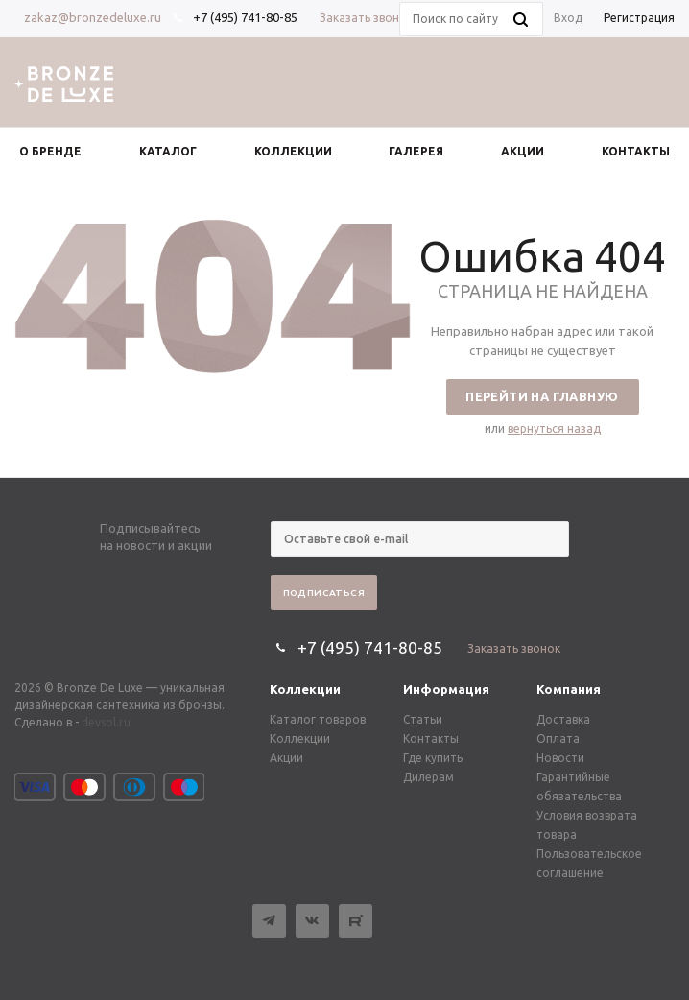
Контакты (431, 738)
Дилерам (428, 777)
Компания (568, 689)
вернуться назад (554, 428)
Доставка (563, 719)
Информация (446, 689)
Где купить (433, 757)
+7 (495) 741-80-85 (245, 17)
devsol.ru (106, 722)
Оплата (558, 738)
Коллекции (305, 689)
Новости (560, 757)
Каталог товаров (318, 719)
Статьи (422, 719)
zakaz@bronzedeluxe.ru (92, 17)
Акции (286, 757)
